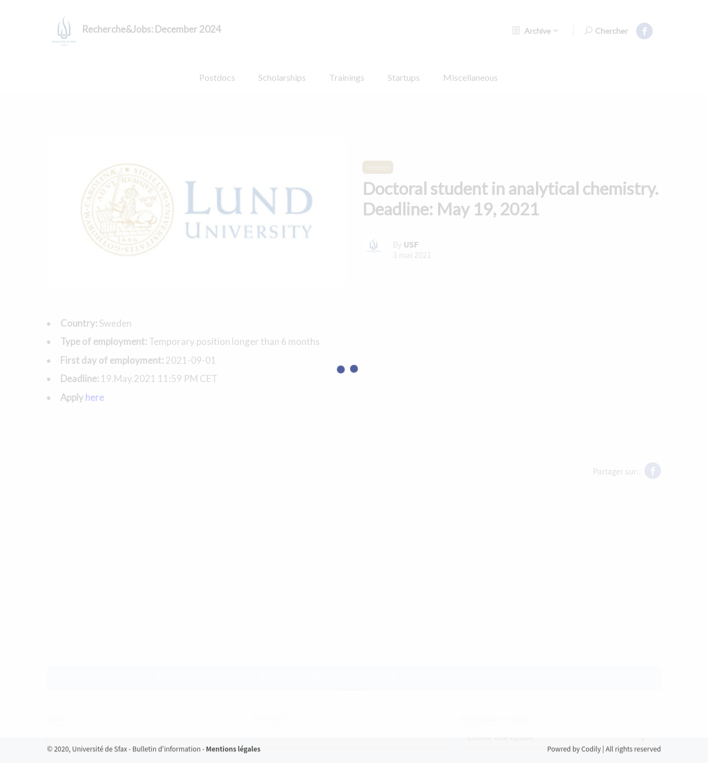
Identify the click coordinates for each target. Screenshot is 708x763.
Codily (591, 757)
